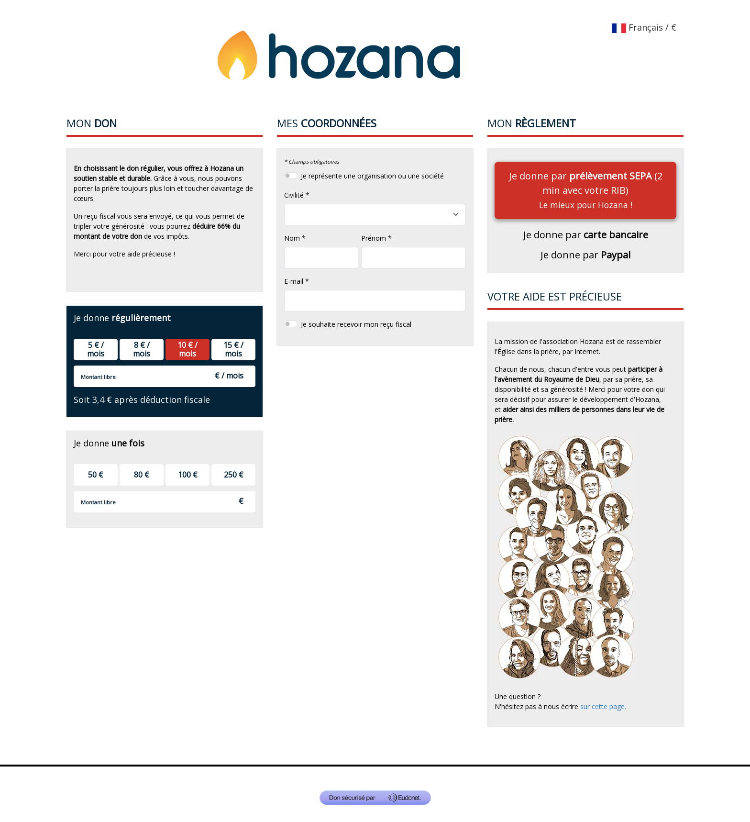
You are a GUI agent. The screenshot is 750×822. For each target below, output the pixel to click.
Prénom (373, 238)
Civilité (294, 195)
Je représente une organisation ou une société (372, 175)
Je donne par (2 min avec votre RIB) (585, 190)
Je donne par (585, 234)
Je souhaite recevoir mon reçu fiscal (356, 324)
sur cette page (602, 706)
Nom (292, 238)
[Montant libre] (164, 376)
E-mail (293, 281)
